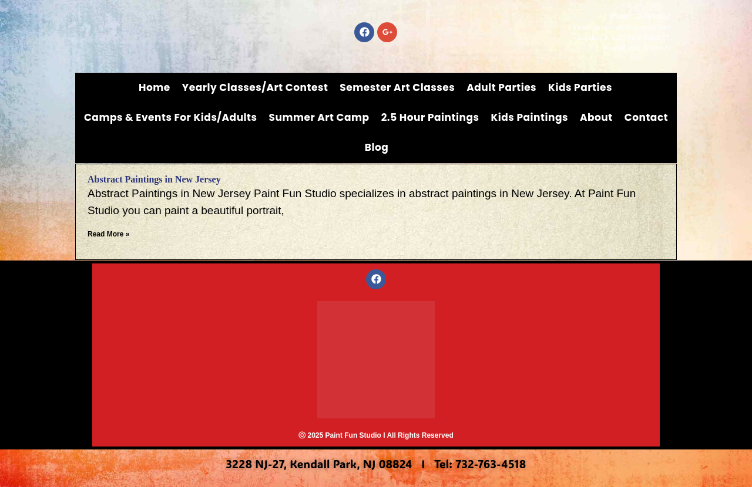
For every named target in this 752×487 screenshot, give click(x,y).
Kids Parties (580, 87)
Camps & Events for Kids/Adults (170, 117)
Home (154, 87)
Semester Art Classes (397, 87)
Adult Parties (501, 87)
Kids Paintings (529, 117)
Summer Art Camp (319, 117)
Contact (646, 117)
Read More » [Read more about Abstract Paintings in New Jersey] (108, 234)
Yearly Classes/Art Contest (255, 87)
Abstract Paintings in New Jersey (154, 179)
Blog (377, 147)
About (596, 117)
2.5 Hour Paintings (430, 117)
